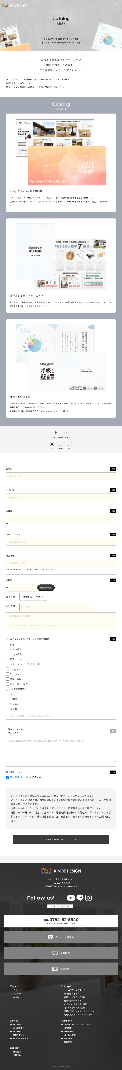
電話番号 (61, 555)
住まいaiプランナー (60, 906)
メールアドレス (61, 534)
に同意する (25, 777)
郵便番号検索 (46, 588)
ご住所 (61, 580)
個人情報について (61, 772)
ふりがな (61, 490)
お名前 (61, 469)
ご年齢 (61, 511)
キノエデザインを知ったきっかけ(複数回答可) (61, 639)
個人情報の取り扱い (20, 777)
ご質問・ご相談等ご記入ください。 (61, 731)
